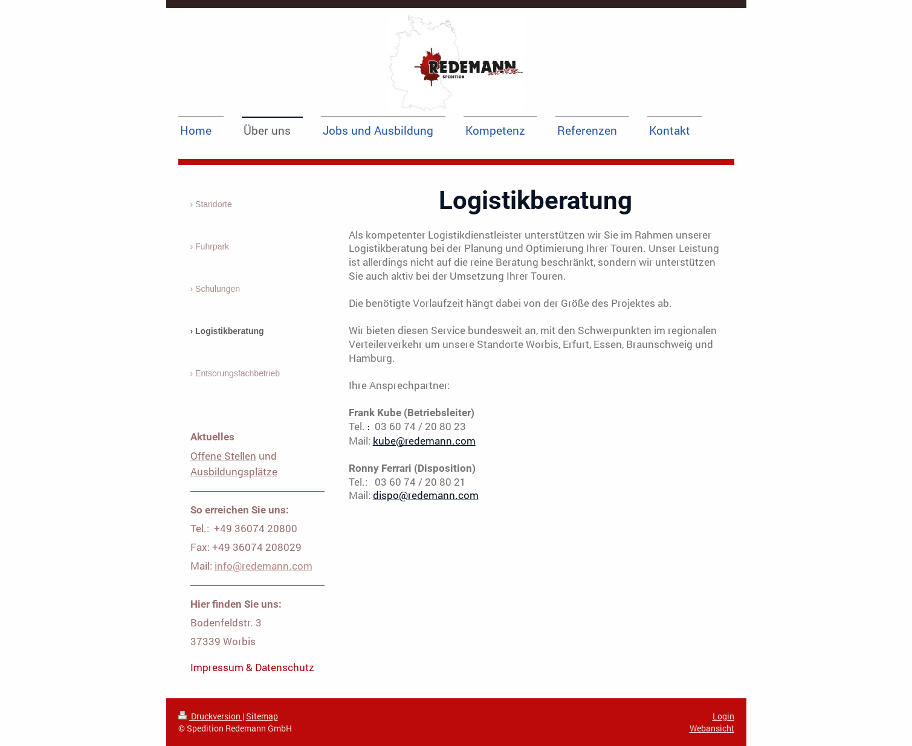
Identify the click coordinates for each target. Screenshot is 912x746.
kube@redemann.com (424, 441)
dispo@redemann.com (426, 495)
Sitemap (262, 716)
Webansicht (712, 728)
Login (723, 716)
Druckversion (210, 716)
